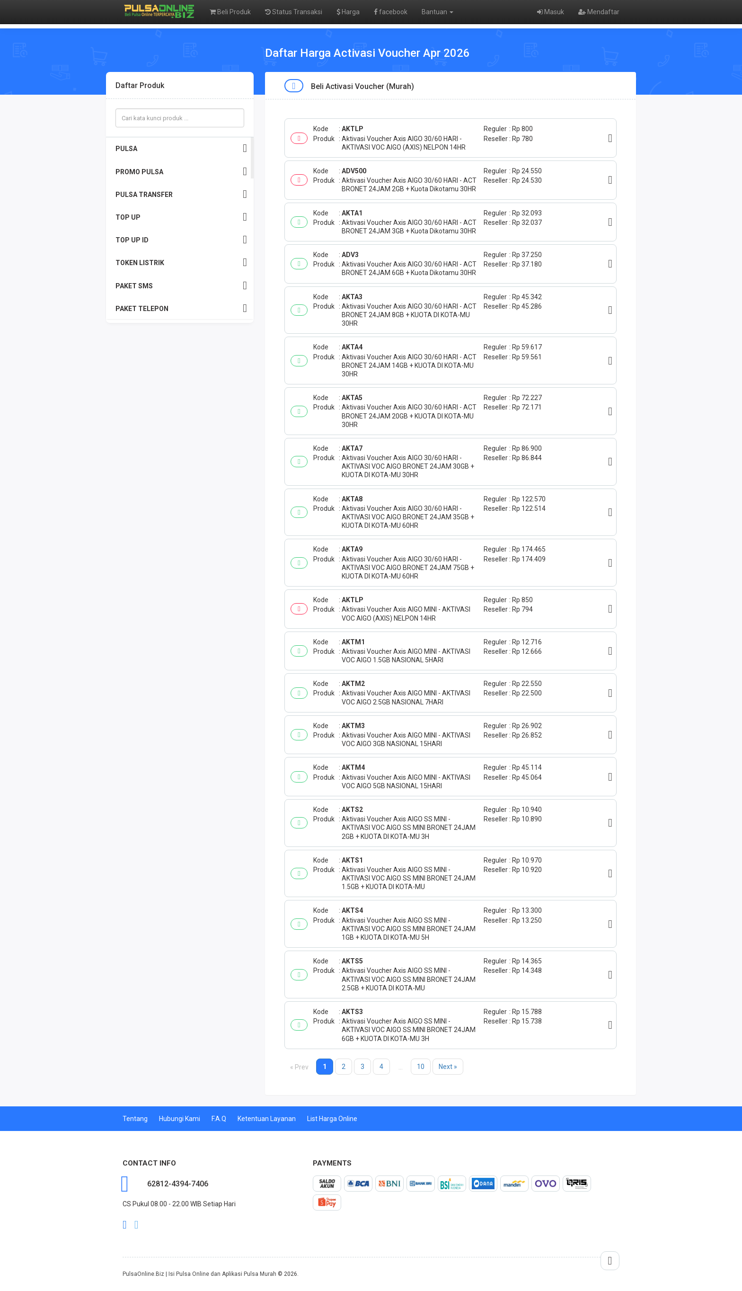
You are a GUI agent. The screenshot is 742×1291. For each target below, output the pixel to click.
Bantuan (437, 12)
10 (420, 1066)
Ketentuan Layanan (267, 1118)
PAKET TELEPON (181, 308)
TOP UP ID (181, 239)
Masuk (550, 12)
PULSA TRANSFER (181, 194)
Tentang (135, 1118)
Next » (448, 1066)
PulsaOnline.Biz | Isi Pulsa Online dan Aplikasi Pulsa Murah (199, 1274)
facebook (390, 12)
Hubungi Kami (179, 1118)
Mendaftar (598, 12)
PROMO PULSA (181, 171)
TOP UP (181, 217)
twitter (136, 1224)
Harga (348, 12)
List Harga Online (332, 1118)
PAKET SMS (181, 285)
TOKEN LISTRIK (181, 262)
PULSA (181, 148)
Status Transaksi (293, 12)
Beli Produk (230, 12)
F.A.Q (219, 1118)
